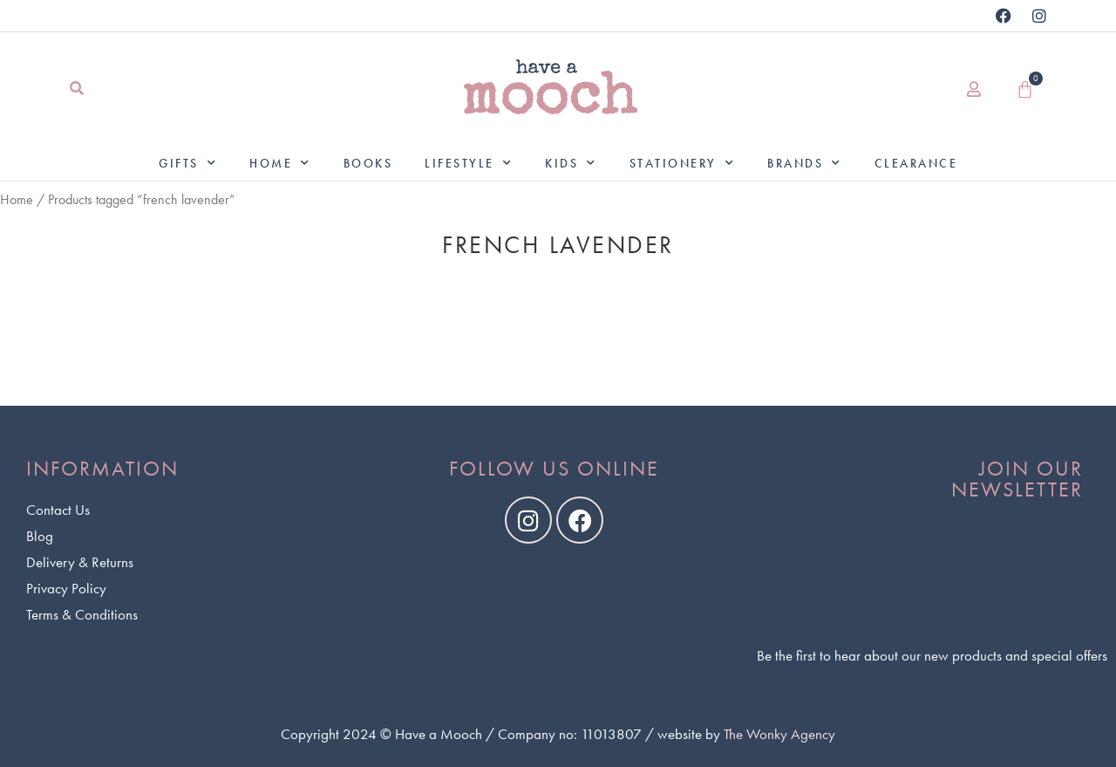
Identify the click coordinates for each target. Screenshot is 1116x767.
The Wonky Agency (779, 733)
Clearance (916, 163)
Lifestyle (469, 163)
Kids (571, 163)
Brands (804, 163)
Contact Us (58, 509)
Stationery (682, 163)
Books (368, 163)
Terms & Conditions (82, 614)
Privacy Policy (66, 588)
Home (280, 163)
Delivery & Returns (79, 562)
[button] (76, 89)
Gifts (188, 163)
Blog (39, 535)
